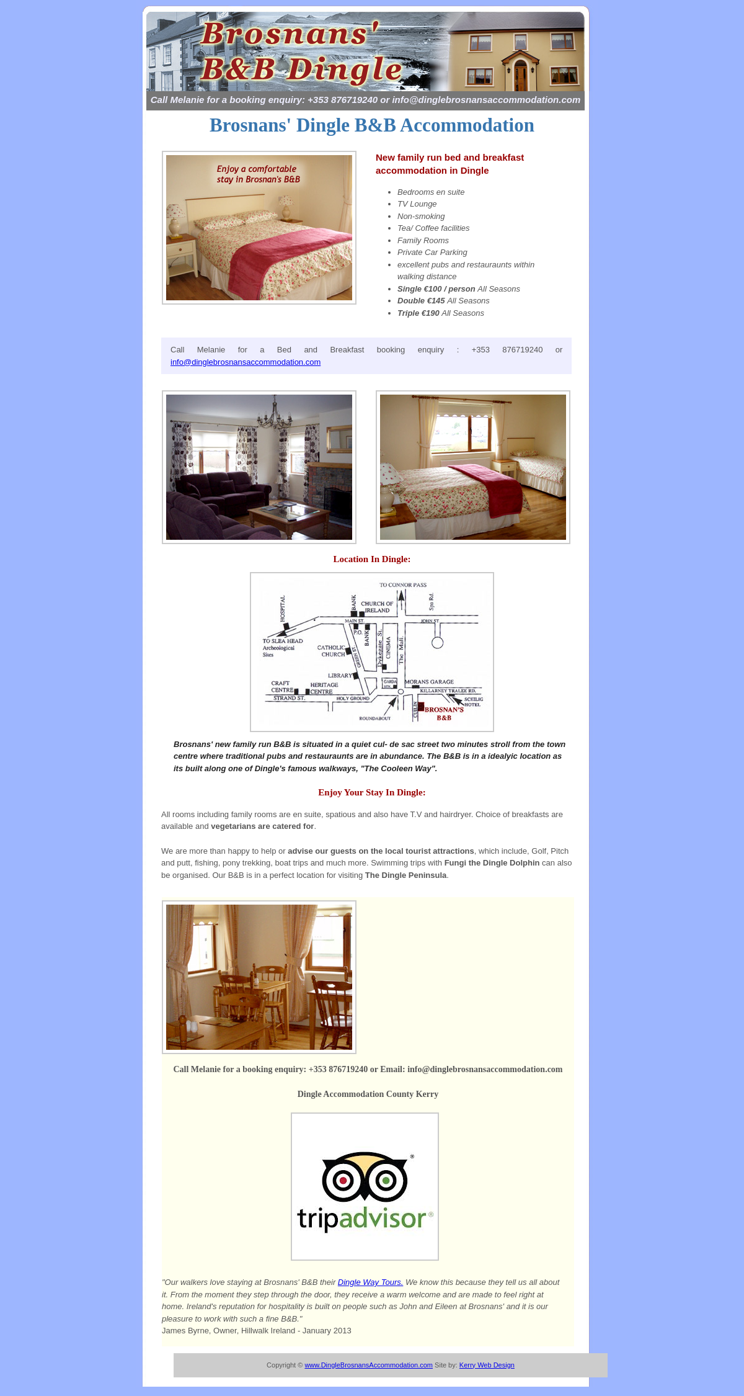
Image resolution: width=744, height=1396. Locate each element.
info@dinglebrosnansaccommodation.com (245, 362)
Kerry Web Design (487, 1365)
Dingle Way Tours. (371, 1282)
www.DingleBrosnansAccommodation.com (368, 1365)
